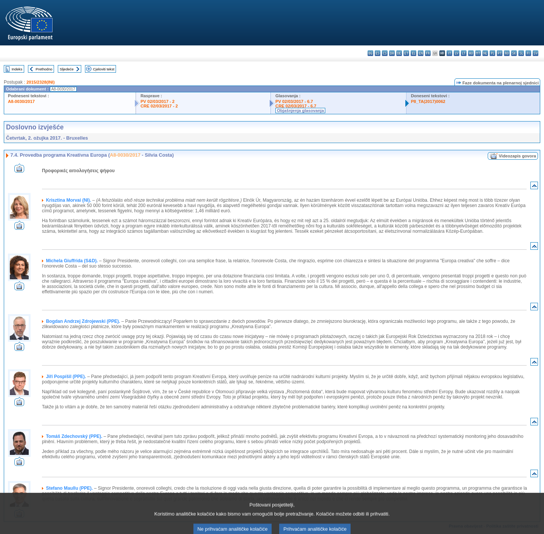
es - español (377, 53)
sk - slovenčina (514, 53)
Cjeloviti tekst (103, 69)
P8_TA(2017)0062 (428, 101)
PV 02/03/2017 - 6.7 (294, 101)
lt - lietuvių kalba (464, 53)
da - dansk (392, 53)
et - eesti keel (406, 53)
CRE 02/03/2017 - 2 (159, 106)
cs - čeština (385, 53)
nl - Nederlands (485, 53)
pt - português (499, 53)
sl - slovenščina (521, 53)
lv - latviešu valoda (456, 53)
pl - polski (492, 53)
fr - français (428, 53)
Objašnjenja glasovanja (300, 110)
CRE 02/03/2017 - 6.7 (295, 106)
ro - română (507, 53)
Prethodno (44, 69)
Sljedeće (67, 69)
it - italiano (449, 53)
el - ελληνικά (413, 53)
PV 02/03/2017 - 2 (158, 101)
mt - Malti (478, 53)
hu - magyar (471, 53)
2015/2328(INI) (40, 82)
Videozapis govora (517, 156)
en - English (420, 53)
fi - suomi (528, 53)
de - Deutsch (399, 53)
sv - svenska (535, 53)
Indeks (17, 69)
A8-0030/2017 (21, 101)
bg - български (370, 53)
